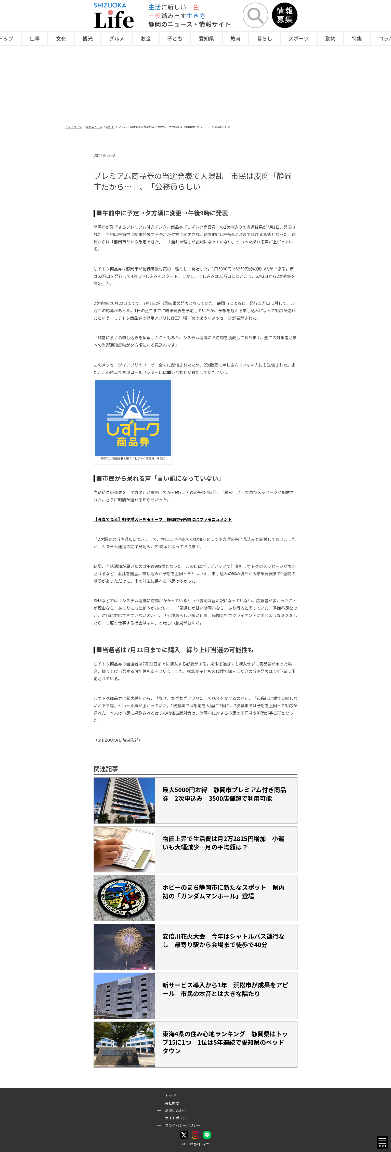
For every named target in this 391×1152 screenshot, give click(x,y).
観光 (88, 38)
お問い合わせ (175, 1110)
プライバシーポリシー (183, 1125)
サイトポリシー (177, 1117)
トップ (170, 1095)
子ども (175, 38)
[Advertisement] (195, 84)
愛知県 (206, 38)
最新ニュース (94, 127)
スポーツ (299, 38)
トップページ (73, 127)
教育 (235, 38)
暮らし (264, 38)
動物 (330, 38)
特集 (357, 38)
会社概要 (172, 1103)
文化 (61, 38)
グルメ (116, 38)
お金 (146, 38)
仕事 (35, 38)
